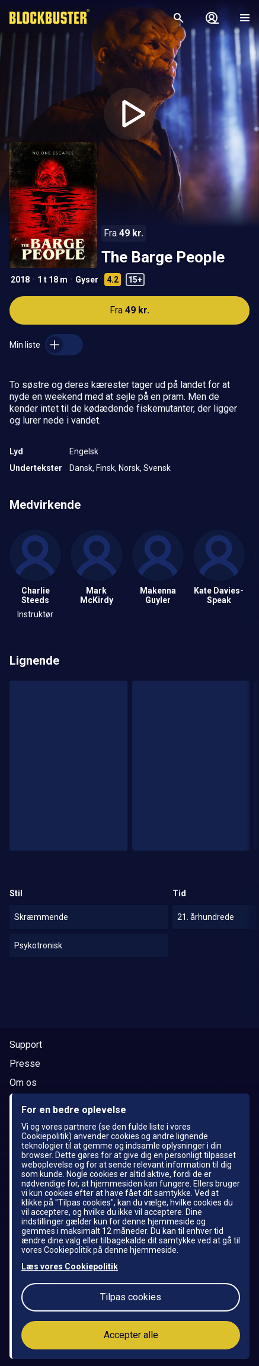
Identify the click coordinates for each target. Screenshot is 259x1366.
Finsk (105, 468)
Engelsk (83, 451)
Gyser (86, 279)
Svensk (157, 468)
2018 (20, 279)
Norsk (129, 468)
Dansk (80, 468)
